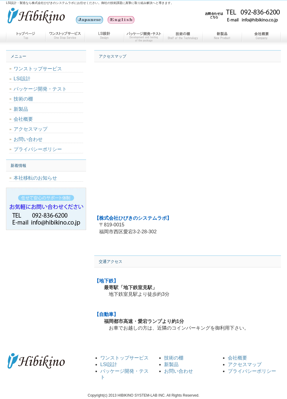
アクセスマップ (30, 129)
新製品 (222, 36)
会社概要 (261, 36)
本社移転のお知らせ (35, 177)
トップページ (25, 36)
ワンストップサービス (65, 36)
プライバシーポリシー (38, 149)
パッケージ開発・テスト (143, 36)
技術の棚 (182, 36)
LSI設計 (104, 36)
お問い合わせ (28, 139)
